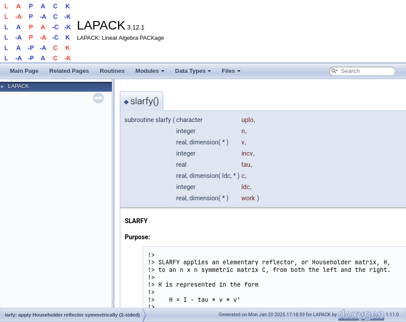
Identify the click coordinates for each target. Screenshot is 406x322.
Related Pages (69, 71)
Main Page (24, 71)
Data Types (193, 71)
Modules (150, 71)
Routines (112, 71)
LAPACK (18, 86)
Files (231, 71)
